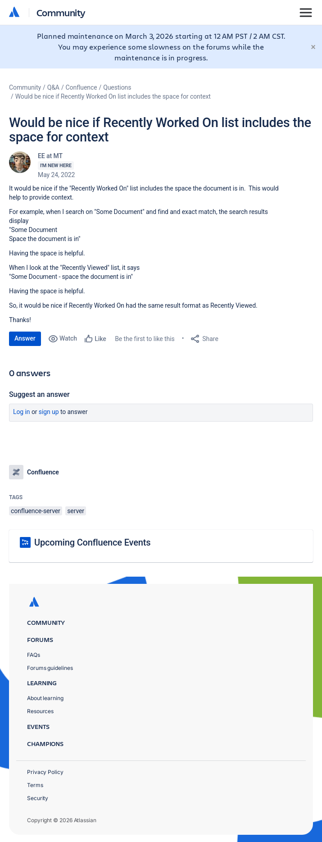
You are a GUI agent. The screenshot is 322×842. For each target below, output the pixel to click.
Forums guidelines (50, 667)
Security (37, 798)
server (75, 510)
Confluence (81, 87)
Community (61, 12)
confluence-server (35, 510)
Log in (21, 411)
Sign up (49, 411)
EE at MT (50, 155)
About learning (45, 698)
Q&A (53, 87)
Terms (35, 785)
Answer (25, 338)
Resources (40, 711)
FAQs (33, 654)
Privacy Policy (45, 772)
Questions (117, 87)
